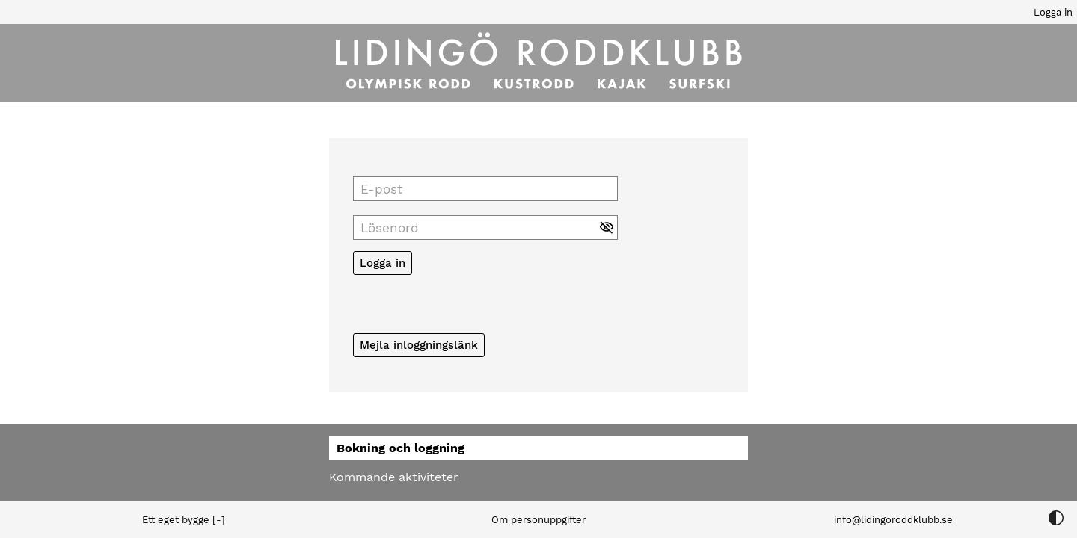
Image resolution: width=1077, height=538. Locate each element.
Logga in (1053, 12)
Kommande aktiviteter (393, 477)
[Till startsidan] (538, 63)
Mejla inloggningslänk (419, 345)
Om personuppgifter (538, 519)
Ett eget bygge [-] (183, 519)
